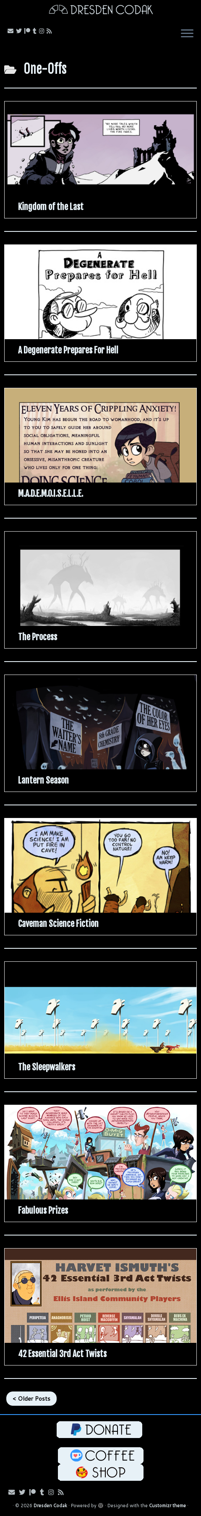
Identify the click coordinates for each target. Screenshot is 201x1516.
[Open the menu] (187, 34)
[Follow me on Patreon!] (28, 31)
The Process (37, 637)
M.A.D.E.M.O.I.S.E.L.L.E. (50, 493)
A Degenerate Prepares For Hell (68, 350)
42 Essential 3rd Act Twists (62, 1354)
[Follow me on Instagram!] (43, 31)
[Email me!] (12, 31)
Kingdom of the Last (51, 207)
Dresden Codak (50, 1505)
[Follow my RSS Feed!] (50, 31)
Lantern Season (43, 780)
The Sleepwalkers (46, 1067)
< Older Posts (31, 1398)
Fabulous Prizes (43, 1210)
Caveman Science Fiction (58, 924)
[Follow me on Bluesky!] (20, 31)
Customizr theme (167, 1505)
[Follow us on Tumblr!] (36, 31)
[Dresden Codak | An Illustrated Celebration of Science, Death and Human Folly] (100, 10)
